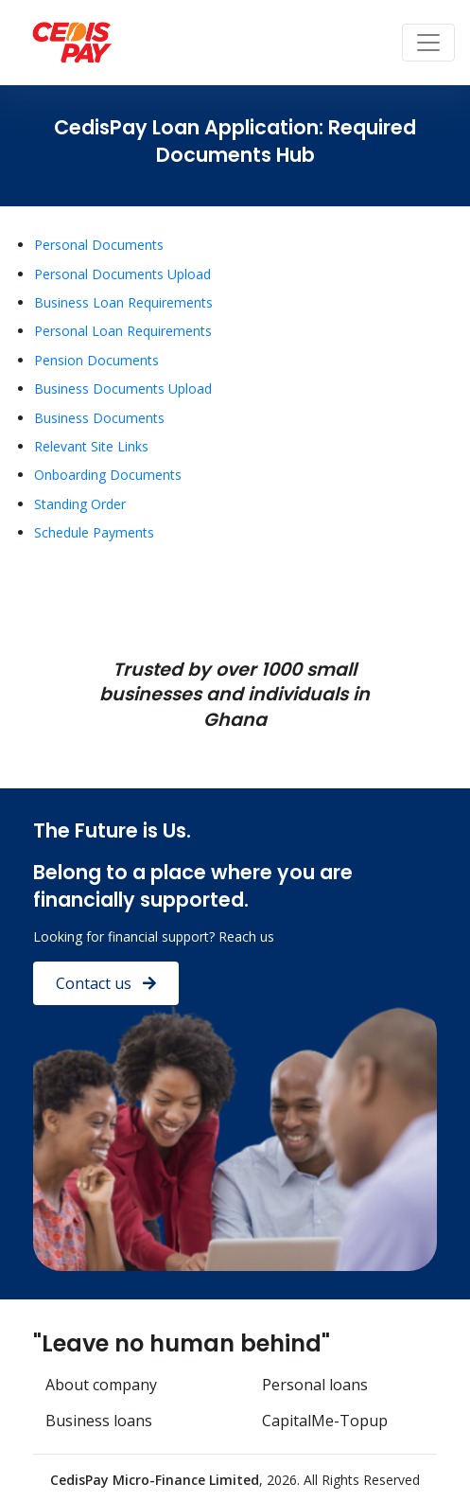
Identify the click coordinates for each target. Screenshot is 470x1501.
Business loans (98, 1420)
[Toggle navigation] (428, 43)
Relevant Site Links (91, 446)
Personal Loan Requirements (123, 331)
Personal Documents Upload (122, 274)
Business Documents (99, 418)
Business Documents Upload (123, 388)
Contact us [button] (106, 983)
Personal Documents (99, 245)
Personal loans (315, 1384)
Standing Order (80, 504)
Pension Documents (96, 360)
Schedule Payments (94, 532)
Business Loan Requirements (123, 302)
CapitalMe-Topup (325, 1420)
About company (101, 1384)
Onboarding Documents (108, 475)
